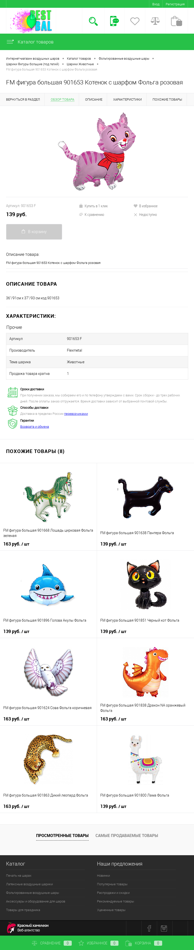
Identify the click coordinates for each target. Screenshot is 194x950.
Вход (155, 4)
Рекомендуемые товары (115, 901)
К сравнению (91, 214)
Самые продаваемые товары (126, 835)
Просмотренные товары (62, 835)
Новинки (103, 875)
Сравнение (52, 943)
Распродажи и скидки (113, 893)
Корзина (143, 943)
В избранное (145, 205)
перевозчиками (76, 414)
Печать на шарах (18, 875)
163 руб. (16, 544)
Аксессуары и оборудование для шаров (35, 901)
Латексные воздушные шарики (29, 884)
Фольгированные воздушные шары (32, 893)
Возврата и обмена (34, 426)
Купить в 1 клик (93, 205)
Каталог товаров (30, 41)
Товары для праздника (23, 910)
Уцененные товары (111, 910)
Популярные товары (112, 884)
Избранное (98, 943)
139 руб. (16, 214)
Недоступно (145, 214)
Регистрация (175, 4)
